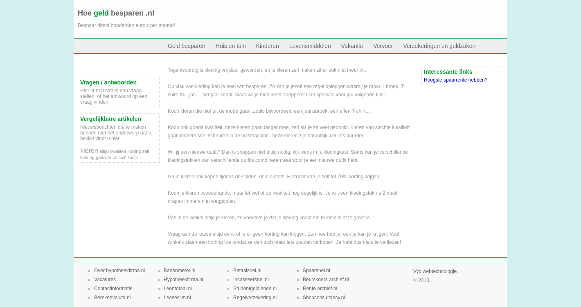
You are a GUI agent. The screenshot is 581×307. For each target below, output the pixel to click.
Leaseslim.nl (177, 297)
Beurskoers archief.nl (326, 279)
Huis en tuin (231, 46)
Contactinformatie (113, 288)
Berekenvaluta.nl (112, 297)
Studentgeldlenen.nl (255, 288)
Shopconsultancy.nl (324, 297)
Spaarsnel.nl (316, 270)
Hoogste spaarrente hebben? (455, 80)
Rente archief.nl (320, 288)
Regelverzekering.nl (255, 297)
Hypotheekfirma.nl (183, 279)
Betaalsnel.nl (247, 270)
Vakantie (352, 46)
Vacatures (105, 279)
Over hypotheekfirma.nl (119, 270)
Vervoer (383, 46)
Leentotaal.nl (178, 288)
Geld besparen (186, 46)
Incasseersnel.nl (251, 279)
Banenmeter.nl (179, 270)
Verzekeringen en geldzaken (439, 46)
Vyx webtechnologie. (435, 271)
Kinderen (267, 46)
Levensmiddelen (310, 46)
